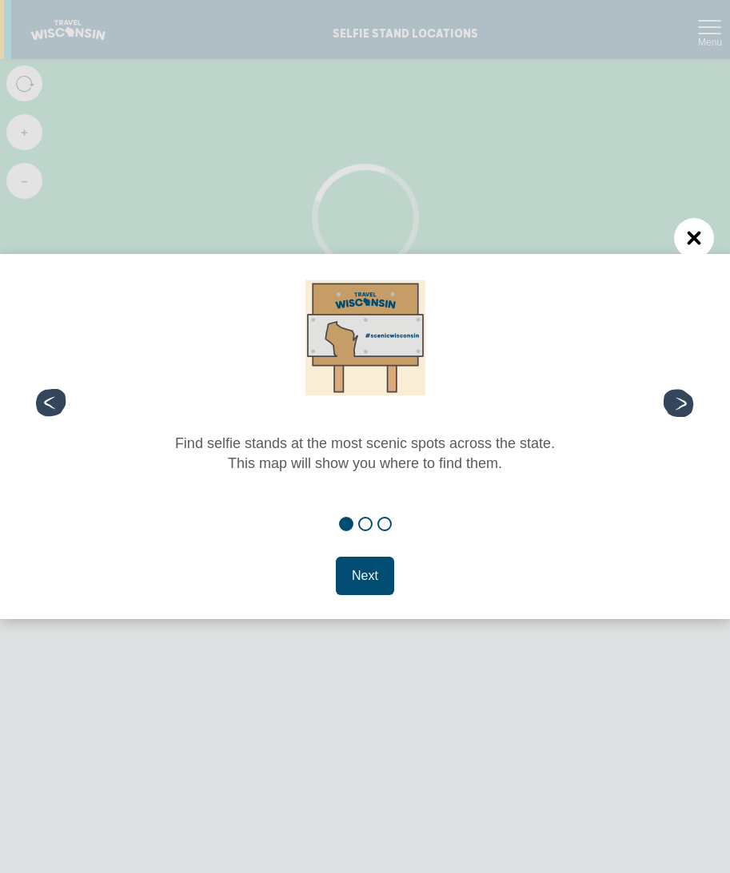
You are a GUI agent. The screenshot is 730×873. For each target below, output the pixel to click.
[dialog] (365, 437)
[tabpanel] (365, 383)
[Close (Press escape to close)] (694, 238)
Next (365, 575)
